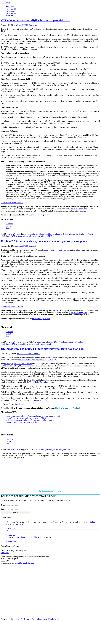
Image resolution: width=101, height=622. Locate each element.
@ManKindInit (89, 522)
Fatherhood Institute (47, 234)
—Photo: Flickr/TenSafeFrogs (12, 203)
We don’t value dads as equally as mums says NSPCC (26, 418)
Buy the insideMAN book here (50, 491)
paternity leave (31, 236)
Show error (5, 553)
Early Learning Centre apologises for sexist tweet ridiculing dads (30, 420)
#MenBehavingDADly (79, 209)
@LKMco (9, 537)
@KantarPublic (31, 537)
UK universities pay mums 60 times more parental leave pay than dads (43, 348)
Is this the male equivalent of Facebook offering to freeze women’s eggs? (33, 416)
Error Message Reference (24, 563)
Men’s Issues (15, 234)
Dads (33, 449)
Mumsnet (21, 236)
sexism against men (63, 449)
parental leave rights (25, 344)
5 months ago (11, 535)
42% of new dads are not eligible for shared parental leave (35, 20)
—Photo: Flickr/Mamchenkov (12, 307)
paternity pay (42, 236)
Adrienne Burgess (39, 342)
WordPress (52, 619)
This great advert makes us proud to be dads (22, 422)
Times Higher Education (38, 382)
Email (3, 509)
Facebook (76, 408)
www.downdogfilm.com (41, 215)
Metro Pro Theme (22, 619)
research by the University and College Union (36, 360)
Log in (60, 619)
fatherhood (35, 234)
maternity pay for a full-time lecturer (18, 364)
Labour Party (79, 342)
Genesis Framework (39, 619)
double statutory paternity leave (56, 250)
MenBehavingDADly (9, 236)
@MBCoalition (19, 537)
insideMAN (5, 3)
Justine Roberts (87, 234)
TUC (50, 236)
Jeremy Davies (75, 234)
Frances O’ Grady (62, 234)
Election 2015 (52, 342)
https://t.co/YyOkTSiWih (15, 524)
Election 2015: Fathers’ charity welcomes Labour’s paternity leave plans (44, 241)
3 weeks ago (10, 528)
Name (3, 505)
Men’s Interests (16, 342)
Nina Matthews (19, 404)
